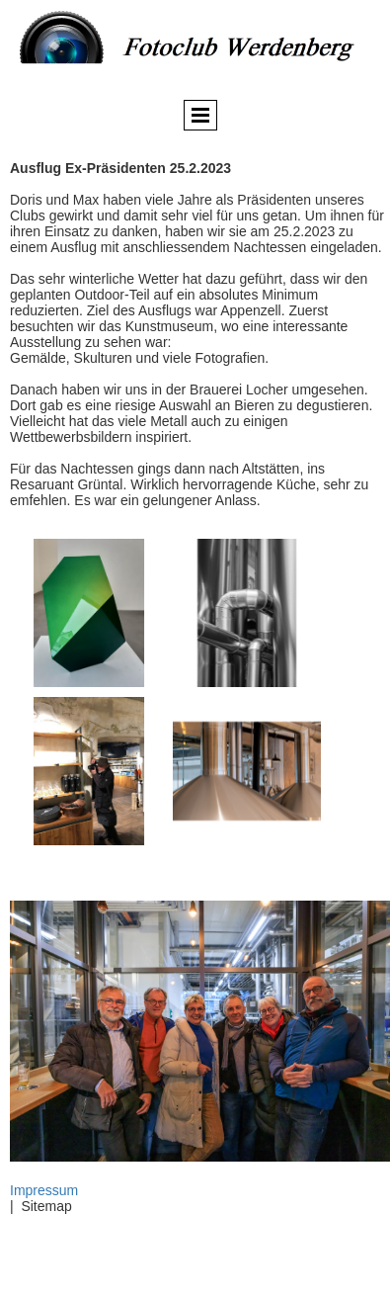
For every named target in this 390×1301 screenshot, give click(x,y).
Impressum (44, 1190)
